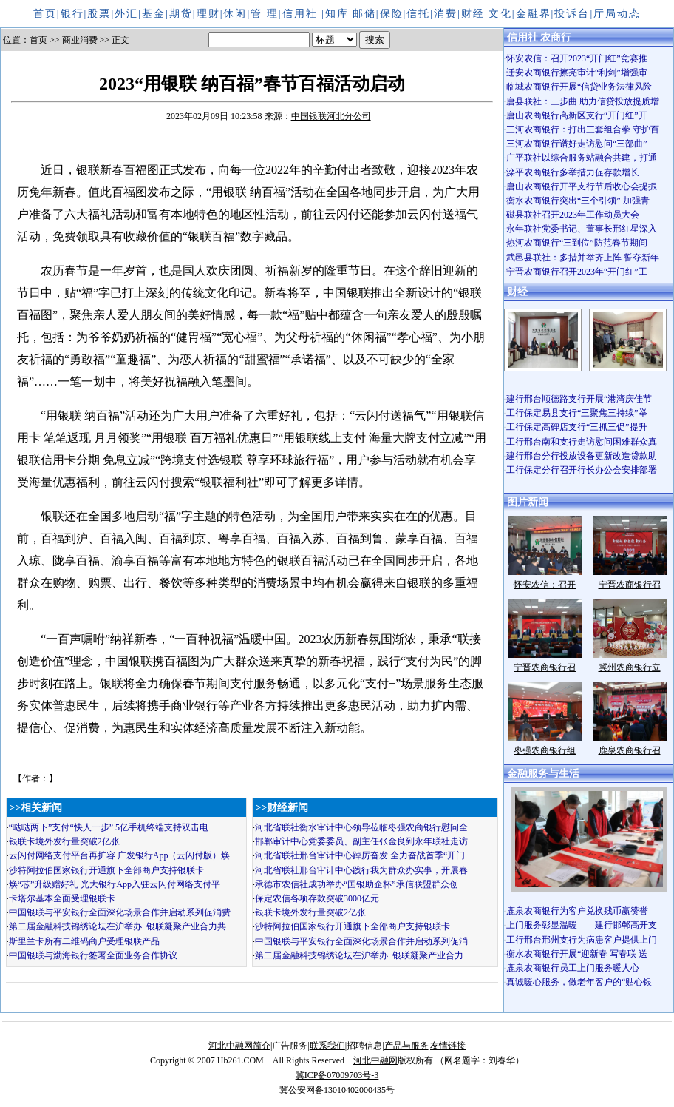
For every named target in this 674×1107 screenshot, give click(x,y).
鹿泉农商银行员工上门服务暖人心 (572, 968)
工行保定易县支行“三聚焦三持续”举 (576, 413)
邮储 (364, 13)
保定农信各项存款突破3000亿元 (317, 898)
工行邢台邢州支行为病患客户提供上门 (581, 940)
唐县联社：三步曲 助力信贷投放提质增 (582, 101)
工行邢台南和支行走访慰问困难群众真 (581, 442)
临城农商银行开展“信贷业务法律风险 (579, 86)
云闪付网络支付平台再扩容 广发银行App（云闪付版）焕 (120, 855)
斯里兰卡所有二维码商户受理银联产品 (84, 941)
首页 (45, 13)
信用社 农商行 (539, 37)
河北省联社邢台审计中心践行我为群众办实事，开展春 (361, 870)
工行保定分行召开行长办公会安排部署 (581, 470)
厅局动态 (617, 13)
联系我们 (327, 1045)
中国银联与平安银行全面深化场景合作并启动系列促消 (361, 941)
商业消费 (80, 40)
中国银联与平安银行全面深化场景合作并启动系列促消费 (120, 912)
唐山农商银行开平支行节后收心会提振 (581, 186)
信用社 (302, 13)
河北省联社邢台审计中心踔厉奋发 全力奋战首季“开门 (360, 855)
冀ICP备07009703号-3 (337, 1075)
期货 (181, 13)
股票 (99, 13)
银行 (72, 13)
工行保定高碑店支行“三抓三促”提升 (576, 427)
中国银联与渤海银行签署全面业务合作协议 (93, 955)
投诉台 (572, 13)
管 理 (265, 13)
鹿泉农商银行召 (630, 750)
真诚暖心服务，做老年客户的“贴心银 (579, 982)
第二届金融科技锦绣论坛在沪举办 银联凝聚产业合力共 (117, 926)
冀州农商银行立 (630, 667)
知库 (337, 13)
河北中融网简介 (239, 1045)
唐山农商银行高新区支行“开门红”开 (576, 115)
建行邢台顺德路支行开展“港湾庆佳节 (579, 399)
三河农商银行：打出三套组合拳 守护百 (582, 129)
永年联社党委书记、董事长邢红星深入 (581, 228)
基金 (154, 13)
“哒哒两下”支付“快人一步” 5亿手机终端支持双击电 (108, 827)
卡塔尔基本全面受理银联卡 (62, 898)
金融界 (533, 13)
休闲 (235, 13)
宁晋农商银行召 (630, 584)
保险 (392, 13)
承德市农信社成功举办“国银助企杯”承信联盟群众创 (356, 884)
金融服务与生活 (543, 773)
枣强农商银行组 (545, 750)
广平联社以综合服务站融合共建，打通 (581, 157)
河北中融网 (375, 1060)
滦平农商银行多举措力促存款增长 (572, 172)
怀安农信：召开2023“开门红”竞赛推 (576, 58)
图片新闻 (527, 502)
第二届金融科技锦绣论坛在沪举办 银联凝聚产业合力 (359, 955)
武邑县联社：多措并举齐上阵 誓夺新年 (582, 257)
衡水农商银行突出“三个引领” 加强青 (578, 200)
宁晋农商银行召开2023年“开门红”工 (576, 271)
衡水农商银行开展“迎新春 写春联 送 (576, 954)
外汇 (126, 13)
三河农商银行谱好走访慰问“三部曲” (576, 143)
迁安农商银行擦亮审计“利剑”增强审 (576, 72)
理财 (208, 13)
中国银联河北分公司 (331, 116)
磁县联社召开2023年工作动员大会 (572, 214)
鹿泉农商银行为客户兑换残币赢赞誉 (577, 911)
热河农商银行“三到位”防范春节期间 (576, 243)
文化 (500, 13)
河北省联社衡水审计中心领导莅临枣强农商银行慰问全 (361, 827)
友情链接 (448, 1045)
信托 (418, 13)
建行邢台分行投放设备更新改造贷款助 (581, 456)
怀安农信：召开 (545, 584)
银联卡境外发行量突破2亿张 (64, 841)
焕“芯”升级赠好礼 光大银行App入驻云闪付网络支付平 (114, 884)
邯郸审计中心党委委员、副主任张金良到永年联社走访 (361, 841)
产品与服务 (406, 1045)
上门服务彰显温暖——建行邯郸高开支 (581, 925)
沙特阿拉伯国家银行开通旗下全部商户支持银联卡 (106, 870)
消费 (445, 13)
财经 (473, 13)
